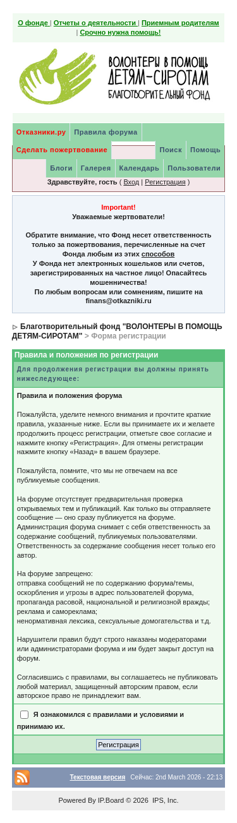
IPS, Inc (164, 800)
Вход (131, 182)
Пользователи (194, 168)
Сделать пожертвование (61, 149)
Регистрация (165, 182)
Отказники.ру (41, 132)
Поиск (170, 149)
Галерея (96, 168)
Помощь (205, 149)
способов (158, 254)
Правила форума (105, 132)
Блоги (61, 168)
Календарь (139, 168)
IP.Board (111, 800)
